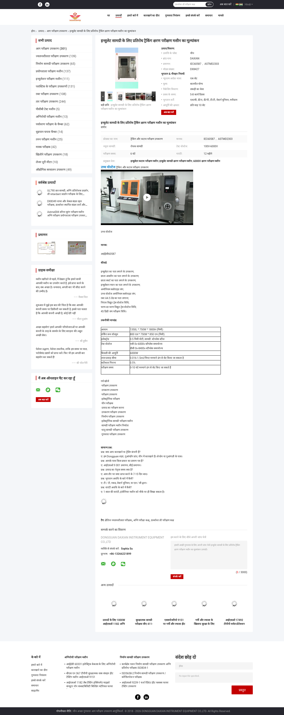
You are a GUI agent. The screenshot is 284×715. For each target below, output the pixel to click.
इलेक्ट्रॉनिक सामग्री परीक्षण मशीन (117, 420)
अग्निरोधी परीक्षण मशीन (49, 116)
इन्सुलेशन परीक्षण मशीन (49, 79)
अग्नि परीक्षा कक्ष (141, 520)
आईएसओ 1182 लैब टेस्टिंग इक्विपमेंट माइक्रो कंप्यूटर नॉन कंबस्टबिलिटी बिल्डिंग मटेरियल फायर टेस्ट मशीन (89, 685)
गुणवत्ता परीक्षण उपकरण (113, 434)
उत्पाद (41, 31)
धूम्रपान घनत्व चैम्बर (46, 132)
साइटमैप (35, 690)
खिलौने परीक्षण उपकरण (49, 154)
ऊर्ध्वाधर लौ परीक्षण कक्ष (162, 520)
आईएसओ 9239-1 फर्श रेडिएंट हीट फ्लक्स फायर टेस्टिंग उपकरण (145, 684)
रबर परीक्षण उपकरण (47, 94)
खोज (209, 4)
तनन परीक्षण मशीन (46, 139)
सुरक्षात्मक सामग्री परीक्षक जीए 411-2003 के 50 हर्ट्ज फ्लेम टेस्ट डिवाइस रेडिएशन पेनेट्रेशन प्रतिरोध (144, 622)
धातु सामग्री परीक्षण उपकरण (115, 429)
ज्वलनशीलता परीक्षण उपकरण (52, 56)
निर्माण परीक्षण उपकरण (113, 416)
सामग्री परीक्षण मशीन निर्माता (115, 425)
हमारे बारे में (132, 15)
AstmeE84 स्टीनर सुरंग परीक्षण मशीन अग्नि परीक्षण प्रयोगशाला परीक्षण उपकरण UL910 (67, 215)
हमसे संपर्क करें (193, 15)
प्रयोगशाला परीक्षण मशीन (49, 71)
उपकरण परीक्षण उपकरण (114, 412)
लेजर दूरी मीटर (44, 162)
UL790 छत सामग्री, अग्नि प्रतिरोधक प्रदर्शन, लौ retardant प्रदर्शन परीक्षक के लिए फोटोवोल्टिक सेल (68, 194)
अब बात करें (225, 4)
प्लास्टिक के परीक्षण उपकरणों (51, 86)
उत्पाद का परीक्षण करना (113, 407)
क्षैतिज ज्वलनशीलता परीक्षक (118, 520)
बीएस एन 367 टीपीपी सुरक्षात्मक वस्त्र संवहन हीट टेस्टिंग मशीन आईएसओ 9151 (89, 675)
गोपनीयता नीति (63, 711)
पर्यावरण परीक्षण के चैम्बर (49, 124)
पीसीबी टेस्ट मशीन (45, 109)
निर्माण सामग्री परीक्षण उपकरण (52, 63)
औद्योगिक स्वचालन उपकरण (51, 169)
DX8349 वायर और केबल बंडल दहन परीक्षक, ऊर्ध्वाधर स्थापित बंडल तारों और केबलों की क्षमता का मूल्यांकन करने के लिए (67, 205)
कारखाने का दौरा (151, 15)
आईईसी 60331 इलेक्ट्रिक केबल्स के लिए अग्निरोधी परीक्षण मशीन (90, 666)
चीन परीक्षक (107, 403)
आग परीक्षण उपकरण (57, 31)
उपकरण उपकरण (110, 389)
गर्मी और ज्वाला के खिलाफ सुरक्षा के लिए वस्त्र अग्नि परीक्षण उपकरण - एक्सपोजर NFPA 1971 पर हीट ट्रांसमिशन (204, 622)
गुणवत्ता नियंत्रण (172, 15)
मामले (220, 15)
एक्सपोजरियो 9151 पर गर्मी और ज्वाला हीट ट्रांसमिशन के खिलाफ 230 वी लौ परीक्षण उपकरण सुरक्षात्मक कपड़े (174, 622)
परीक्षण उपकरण (109, 385)
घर (108, 15)
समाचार (209, 15)
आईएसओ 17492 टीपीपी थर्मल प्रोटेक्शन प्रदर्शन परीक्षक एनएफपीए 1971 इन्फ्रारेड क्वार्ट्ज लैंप (234, 622)
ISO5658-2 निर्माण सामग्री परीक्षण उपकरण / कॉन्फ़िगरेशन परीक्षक (144, 675)
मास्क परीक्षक (43, 147)
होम (33, 31)
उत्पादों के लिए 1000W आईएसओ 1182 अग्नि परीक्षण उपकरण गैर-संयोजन (114, 622)
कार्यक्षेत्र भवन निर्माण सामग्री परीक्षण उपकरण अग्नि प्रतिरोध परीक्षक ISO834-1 (146, 666)
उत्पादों (118, 15)
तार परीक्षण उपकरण (47, 101)
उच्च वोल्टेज (108, 167)
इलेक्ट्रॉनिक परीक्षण (111, 398)
